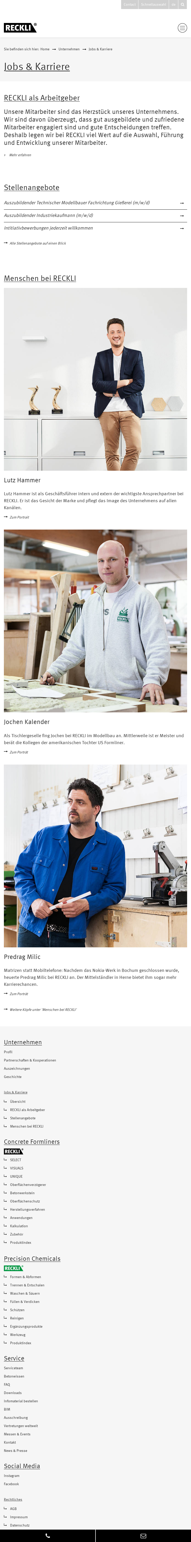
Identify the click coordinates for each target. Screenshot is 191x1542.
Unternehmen (69, 49)
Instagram (11, 1476)
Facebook (11, 1484)
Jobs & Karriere (100, 49)
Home (44, 49)
